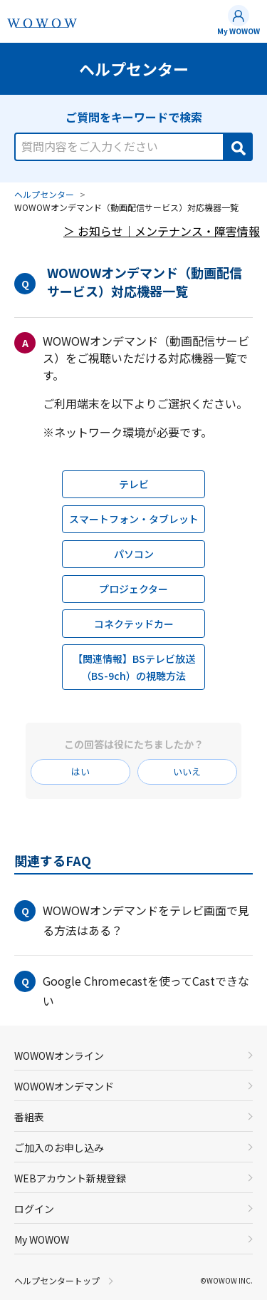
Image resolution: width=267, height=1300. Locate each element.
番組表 (29, 1117)
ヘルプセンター (44, 194)
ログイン (34, 1209)
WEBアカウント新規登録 (70, 1178)
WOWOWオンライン (59, 1055)
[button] (133, 920)
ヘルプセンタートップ (57, 1281)
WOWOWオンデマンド (64, 1086)
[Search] (237, 147)
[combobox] (133, 138)
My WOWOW (238, 31)
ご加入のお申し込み (59, 1147)
